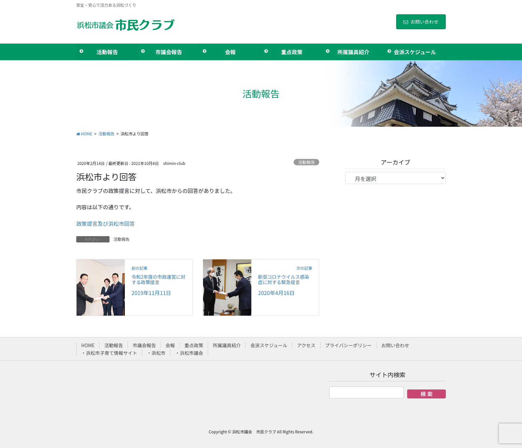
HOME (88, 345)
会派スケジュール (268, 345)
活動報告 (306, 162)
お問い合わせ (420, 21)
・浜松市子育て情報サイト (109, 353)
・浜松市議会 (189, 353)
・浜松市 (156, 353)
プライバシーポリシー (348, 345)
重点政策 (193, 345)
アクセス (306, 345)
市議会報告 (144, 345)
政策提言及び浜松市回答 (105, 223)
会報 (170, 345)
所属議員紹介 (227, 345)
